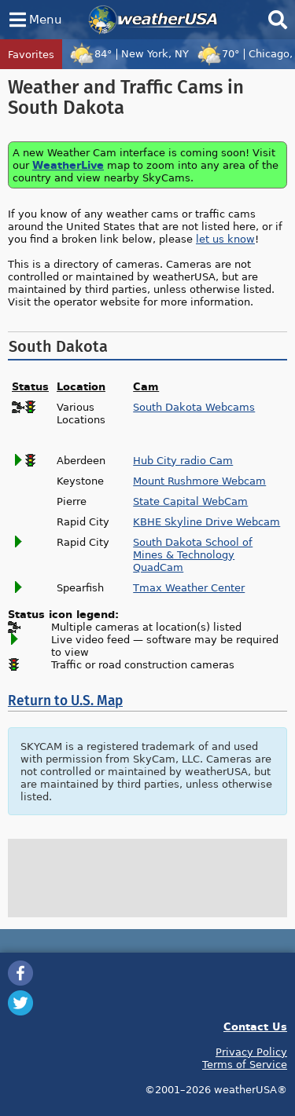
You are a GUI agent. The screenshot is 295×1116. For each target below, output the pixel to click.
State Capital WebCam (190, 501)
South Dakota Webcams (194, 406)
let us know (225, 238)
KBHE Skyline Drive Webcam (206, 521)
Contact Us (255, 1026)
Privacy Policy (251, 1051)
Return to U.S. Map (65, 701)
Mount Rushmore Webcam (199, 480)
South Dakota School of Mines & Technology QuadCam (193, 554)
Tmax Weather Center (189, 587)
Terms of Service (244, 1064)
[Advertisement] (148, 878)
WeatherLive (68, 164)
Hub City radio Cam (183, 460)
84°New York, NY (129, 53)
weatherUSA (153, 20)
